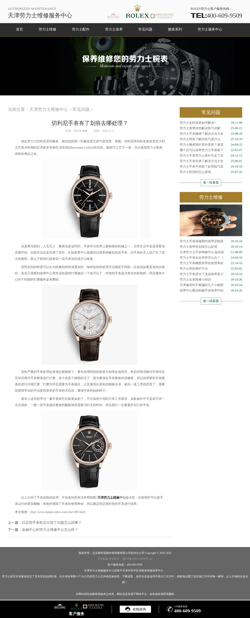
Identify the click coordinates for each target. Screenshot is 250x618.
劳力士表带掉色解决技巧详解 (211, 128)
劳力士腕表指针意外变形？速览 (211, 144)
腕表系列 (175, 29)
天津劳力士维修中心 (48, 109)
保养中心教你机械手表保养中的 (211, 290)
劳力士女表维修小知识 (211, 279)
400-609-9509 (216, 15)
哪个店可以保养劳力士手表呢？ (211, 150)
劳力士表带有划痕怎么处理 (211, 246)
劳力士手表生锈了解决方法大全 (211, 161)
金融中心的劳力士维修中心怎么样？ (50, 530)
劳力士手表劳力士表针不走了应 (211, 155)
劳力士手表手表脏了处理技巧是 (211, 166)
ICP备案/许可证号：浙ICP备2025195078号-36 (125, 558)
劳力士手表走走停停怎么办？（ (211, 257)
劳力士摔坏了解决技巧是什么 (211, 139)
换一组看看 (211, 182)
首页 (19, 29)
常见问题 (145, 29)
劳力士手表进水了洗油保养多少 (211, 274)
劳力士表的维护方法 (211, 268)
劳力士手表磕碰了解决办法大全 (211, 133)
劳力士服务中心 (210, 29)
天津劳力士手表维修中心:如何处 (211, 252)
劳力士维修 (47, 29)
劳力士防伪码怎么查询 (211, 172)
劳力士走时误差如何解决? (211, 123)
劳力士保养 (114, 29)
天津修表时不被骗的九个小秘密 (211, 285)
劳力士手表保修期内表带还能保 (211, 241)
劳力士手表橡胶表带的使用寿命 (211, 263)
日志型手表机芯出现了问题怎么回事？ (52, 523)
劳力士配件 (80, 29)
